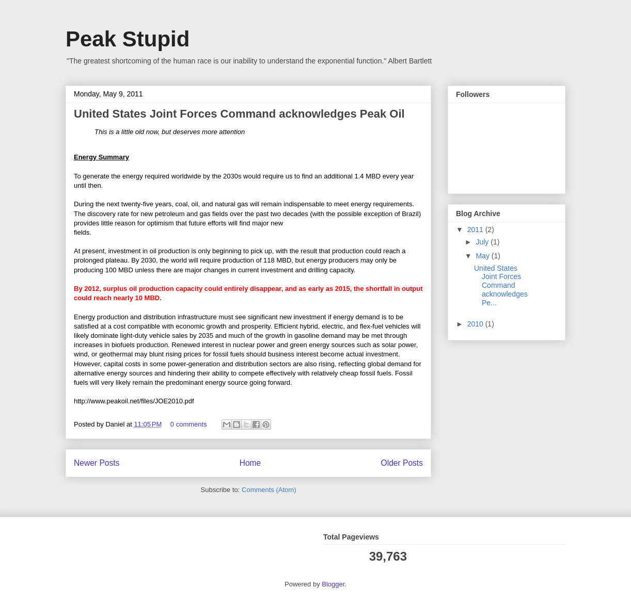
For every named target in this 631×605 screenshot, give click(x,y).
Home (250, 463)
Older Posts (402, 463)
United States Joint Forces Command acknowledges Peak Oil (239, 113)
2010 (476, 324)
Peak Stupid (128, 39)
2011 (476, 229)
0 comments (188, 424)
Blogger (333, 584)
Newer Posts (96, 463)
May (483, 256)
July (483, 242)
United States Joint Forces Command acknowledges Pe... (501, 285)
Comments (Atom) (269, 490)
